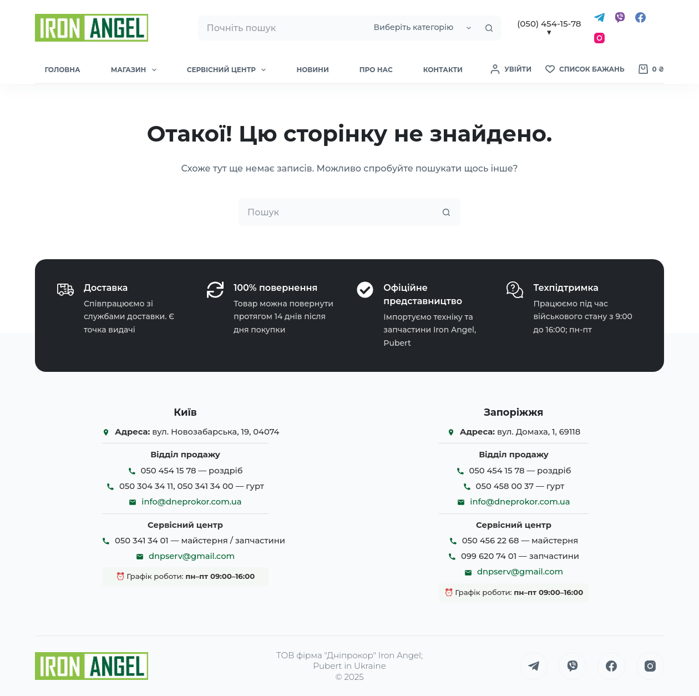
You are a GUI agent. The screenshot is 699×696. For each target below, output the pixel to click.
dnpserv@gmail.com (192, 556)
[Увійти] (510, 69)
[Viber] (620, 17)
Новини (312, 69)
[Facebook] (640, 17)
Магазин (136, 70)
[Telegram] (599, 17)
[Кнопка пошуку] (489, 28)
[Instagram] (599, 38)
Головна (62, 69)
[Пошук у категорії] (421, 28)
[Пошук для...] (281, 28)
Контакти (443, 69)
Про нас (376, 69)
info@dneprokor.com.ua (191, 502)
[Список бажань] (584, 69)
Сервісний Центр (229, 70)
